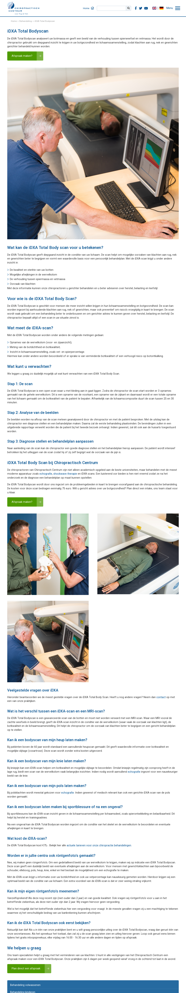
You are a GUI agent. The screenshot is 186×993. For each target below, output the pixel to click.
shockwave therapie (65, 473)
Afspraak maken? (22, 55)
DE (161, 8)
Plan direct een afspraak (26, 968)
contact (161, 697)
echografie (45, 473)
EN (154, 8)
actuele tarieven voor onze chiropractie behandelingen (99, 845)
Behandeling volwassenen (25, 985)
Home (86, 8)
